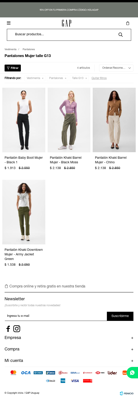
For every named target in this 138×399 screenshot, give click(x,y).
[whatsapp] (132, 372)
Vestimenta (33, 78)
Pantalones (56, 78)
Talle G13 (78, 78)
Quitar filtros (99, 78)
